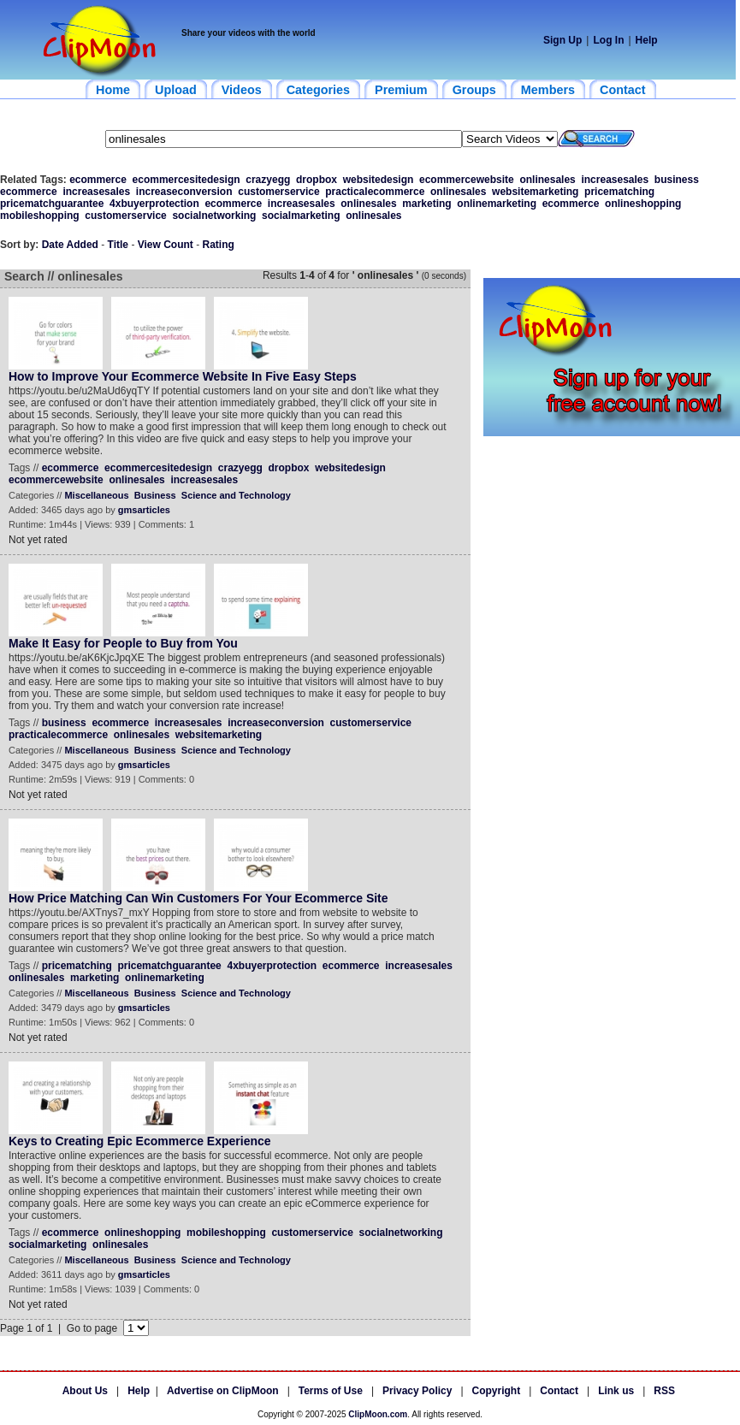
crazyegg (268, 180)
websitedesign (378, 180)
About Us (85, 1391)
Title (118, 245)
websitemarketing (535, 192)
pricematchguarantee (52, 204)
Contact (559, 1391)
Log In (608, 40)
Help (647, 40)
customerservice (278, 192)
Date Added (70, 245)
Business (155, 495)
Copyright (496, 1391)
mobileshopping (40, 216)
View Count (165, 245)
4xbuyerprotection (154, 204)
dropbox (316, 180)
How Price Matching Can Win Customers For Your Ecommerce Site (198, 898)
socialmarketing (301, 216)
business (676, 180)
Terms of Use (331, 1391)
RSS (664, 1391)
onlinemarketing (496, 204)
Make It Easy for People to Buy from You (123, 643)
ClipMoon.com (377, 1414)
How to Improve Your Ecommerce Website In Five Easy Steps (183, 376)
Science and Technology (236, 495)
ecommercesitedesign (186, 180)
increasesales (614, 180)
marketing (426, 204)
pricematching (619, 192)
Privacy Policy (417, 1391)
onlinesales (547, 180)
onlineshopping (643, 204)
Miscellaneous (96, 495)
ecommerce (98, 180)
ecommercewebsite (466, 180)
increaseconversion (184, 192)
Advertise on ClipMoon (223, 1391)
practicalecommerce (374, 192)
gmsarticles (144, 510)
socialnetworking (214, 216)
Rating (218, 245)
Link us (616, 1391)
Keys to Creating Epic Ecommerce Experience (140, 1141)
